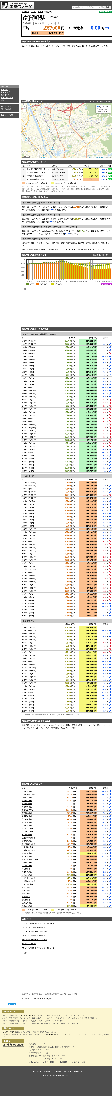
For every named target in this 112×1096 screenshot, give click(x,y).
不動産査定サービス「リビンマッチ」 (62, 1035)
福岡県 (33, 12)
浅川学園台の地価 (28, 878)
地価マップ (5, 92)
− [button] (24, 110)
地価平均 (4, 90)
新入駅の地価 (27, 853)
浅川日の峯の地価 (28, 881)
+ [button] (24, 106)
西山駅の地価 (27, 835)
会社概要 (63, 1062)
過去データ (5, 100)
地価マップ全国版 (8, 115)
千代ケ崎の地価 (27, 884)
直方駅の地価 (27, 791)
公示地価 (24, 1015)
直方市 (40, 12)
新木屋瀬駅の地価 (28, 844)
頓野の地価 (26, 897)
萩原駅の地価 (27, 816)
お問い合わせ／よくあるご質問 (41, 1062)
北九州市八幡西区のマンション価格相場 (38, 948)
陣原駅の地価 (27, 801)
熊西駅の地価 (27, 813)
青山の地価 (26, 869)
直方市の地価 (6, 109)
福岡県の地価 (6, 106)
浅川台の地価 (27, 875)
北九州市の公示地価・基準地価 (34, 932)
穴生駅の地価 (27, 819)
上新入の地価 (27, 903)
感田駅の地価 (27, 856)
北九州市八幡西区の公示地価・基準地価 (38, 923)
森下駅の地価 (27, 822)
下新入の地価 (27, 906)
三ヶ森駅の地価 (27, 832)
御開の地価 (26, 894)
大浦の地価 (26, 890)
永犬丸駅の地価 (27, 829)
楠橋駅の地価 (27, 841)
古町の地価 (26, 900)
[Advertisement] (9, 46)
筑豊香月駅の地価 (28, 838)
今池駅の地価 (27, 825)
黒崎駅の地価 (27, 798)
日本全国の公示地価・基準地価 (34, 940)
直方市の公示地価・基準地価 (33, 928)
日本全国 (25, 12)
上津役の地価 (27, 863)
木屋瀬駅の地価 (27, 847)
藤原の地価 (26, 887)
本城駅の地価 (27, 807)
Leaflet (91, 157)
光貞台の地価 (27, 866)
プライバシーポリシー (80, 1062)
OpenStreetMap (99, 157)
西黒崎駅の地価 (27, 810)
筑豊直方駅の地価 (28, 794)
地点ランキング (7, 95)
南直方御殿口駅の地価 (30, 859)
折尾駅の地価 (27, 804)
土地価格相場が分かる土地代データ (56, 1076)
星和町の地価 (27, 872)
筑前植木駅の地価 (28, 850)
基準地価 (32, 1015)
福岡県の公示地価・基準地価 (33, 936)
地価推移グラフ (7, 98)
